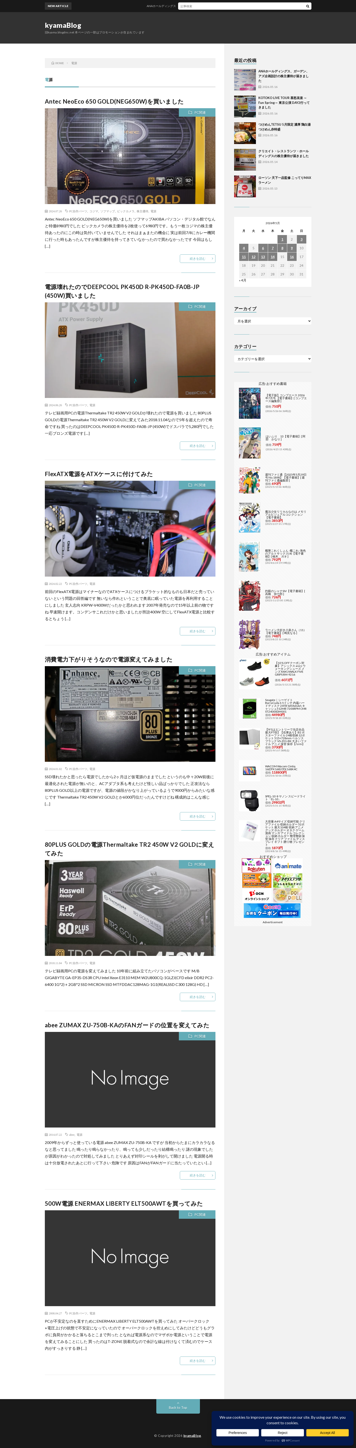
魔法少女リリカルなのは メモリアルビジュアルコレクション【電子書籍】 (285, 514)
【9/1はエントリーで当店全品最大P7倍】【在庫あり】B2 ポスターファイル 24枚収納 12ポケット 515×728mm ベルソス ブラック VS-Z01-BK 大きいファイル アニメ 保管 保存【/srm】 (286, 737)
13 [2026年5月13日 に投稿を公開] (263, 257)
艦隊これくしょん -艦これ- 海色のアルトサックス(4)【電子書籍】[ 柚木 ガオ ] (285, 553)
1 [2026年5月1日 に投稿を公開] (282, 239)
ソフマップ (107, 211)
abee (72, 1134)
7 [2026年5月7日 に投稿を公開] (273, 248)
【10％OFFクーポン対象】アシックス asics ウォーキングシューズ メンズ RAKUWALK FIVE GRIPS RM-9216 (290, 668)
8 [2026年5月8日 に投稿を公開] (282, 248)
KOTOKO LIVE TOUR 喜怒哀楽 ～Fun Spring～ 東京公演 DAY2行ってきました (284, 102)
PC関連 (200, 112)
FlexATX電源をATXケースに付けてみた (99, 473)
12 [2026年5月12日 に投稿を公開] (253, 257)
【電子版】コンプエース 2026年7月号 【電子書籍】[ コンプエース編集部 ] (286, 398)
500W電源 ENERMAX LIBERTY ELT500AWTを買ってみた (124, 1203)
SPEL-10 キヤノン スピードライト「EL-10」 (285, 797)
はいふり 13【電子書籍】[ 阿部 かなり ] (285, 437)
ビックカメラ (125, 211)
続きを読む (198, 258)
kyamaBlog (63, 25)
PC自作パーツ (78, 211)
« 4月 (242, 280)
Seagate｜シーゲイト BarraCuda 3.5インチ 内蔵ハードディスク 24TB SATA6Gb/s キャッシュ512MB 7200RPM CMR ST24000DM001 (286, 705)
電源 (153, 211)
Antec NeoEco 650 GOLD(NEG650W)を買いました (114, 101)
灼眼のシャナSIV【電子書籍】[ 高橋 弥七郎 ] (285, 592)
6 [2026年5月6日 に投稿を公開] (263, 248)
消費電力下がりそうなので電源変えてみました (109, 659)
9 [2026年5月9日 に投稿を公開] (292, 248)
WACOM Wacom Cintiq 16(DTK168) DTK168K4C (281, 767)
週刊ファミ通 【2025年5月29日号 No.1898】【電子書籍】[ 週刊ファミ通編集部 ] (286, 477)
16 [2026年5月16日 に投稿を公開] (292, 257)
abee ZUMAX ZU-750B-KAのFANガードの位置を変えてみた (127, 1025)
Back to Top (178, 1407)
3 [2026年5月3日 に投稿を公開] (301, 239)
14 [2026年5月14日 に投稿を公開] (273, 257)
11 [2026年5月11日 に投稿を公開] (244, 257)
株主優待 (142, 211)
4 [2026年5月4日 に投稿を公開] (244, 248)
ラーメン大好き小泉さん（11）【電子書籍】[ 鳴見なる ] (285, 631)
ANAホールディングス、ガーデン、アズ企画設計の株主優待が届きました (205, 6)
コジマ (93, 211)
